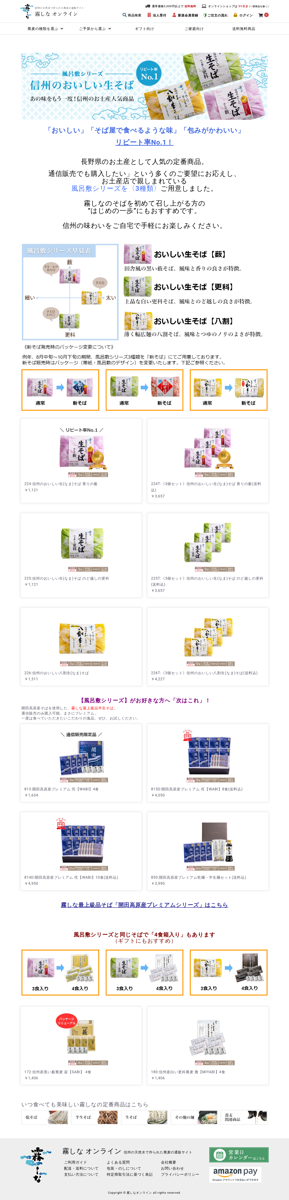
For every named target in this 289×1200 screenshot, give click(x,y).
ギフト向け (144, 29)
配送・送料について (81, 1168)
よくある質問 (118, 1162)
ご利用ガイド (75, 1162)
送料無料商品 (243, 29)
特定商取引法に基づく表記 (130, 1174)
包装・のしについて (124, 1168)
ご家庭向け (194, 29)
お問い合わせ (172, 1168)
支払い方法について (81, 1174)
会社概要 (168, 1162)
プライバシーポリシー (180, 1174)
